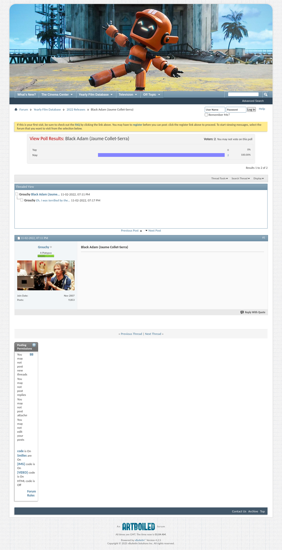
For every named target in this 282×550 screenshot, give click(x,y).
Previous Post (130, 230)
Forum (23, 109)
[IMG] (21, 464)
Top (262, 511)
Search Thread (240, 178)
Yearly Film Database (96, 95)
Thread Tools (218, 178)
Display (258, 178)
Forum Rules (31, 493)
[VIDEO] (22, 472)
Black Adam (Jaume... (45, 194)
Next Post (155, 230)
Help (262, 109)
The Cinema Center (57, 95)
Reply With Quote (253, 312)
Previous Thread (131, 334)
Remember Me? (217, 115)
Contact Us (239, 511)
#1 (263, 237)
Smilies (22, 455)
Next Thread (153, 334)
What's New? (26, 94)
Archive (253, 511)
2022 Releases (76, 109)
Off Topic (152, 95)
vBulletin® (140, 540)
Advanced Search (253, 100)
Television (128, 95)
